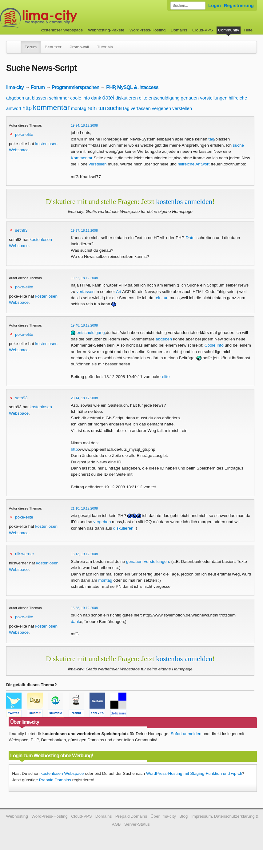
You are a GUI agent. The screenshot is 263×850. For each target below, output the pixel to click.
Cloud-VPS (202, 30)
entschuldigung (164, 97)
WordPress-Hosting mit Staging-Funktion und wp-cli (194, 773)
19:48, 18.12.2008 (84, 325)
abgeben (15, 97)
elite (143, 97)
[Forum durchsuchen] (187, 6)
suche (114, 108)
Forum (31, 47)
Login (214, 5)
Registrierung (239, 5)
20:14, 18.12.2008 (84, 398)
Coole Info (214, 345)
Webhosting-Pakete (106, 30)
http (27, 108)
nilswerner (24, 553)
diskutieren (126, 97)
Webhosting (17, 816)
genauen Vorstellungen (147, 561)
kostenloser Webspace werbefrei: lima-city (61, 18)
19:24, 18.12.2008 (84, 125)
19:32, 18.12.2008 (84, 278)
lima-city (15, 87)
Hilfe (248, 30)
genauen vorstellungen (204, 97)
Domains (179, 30)
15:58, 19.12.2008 (84, 608)
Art (118, 291)
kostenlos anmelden (184, 201)
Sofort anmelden (186, 733)
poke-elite (24, 134)
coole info (80, 97)
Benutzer (53, 47)
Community (228, 30)
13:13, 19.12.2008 (84, 554)
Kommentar (81, 158)
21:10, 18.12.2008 (84, 508)
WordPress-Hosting (148, 30)
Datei (191, 237)
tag (126, 108)
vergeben (161, 108)
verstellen (182, 108)
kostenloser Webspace (62, 30)
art (28, 97)
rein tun (96, 108)
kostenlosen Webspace (62, 773)
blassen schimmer (50, 97)
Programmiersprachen (75, 87)
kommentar (51, 107)
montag (78, 108)
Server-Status (137, 824)
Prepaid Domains (55, 780)
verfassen (141, 108)
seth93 (21, 230)
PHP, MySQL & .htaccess (132, 87)
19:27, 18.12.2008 (84, 230)
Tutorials (105, 47)
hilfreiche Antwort (194, 164)
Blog (183, 816)
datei (108, 98)
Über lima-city (163, 816)
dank (96, 97)
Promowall (79, 47)
